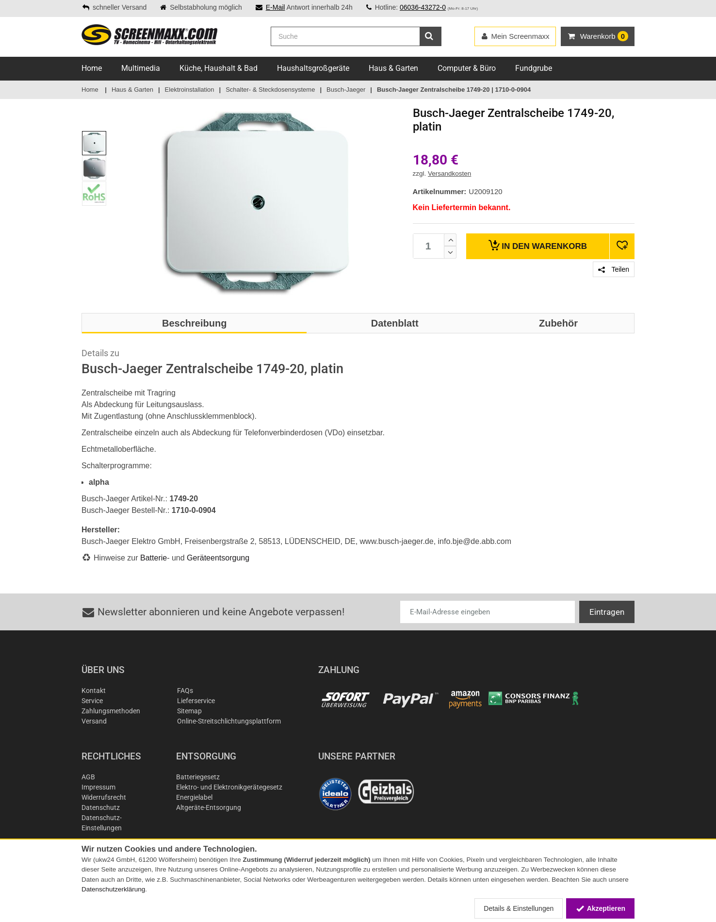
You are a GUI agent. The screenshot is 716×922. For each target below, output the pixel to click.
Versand (94, 721)
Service (92, 701)
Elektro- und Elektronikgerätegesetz (229, 787)
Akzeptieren (600, 908)
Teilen (613, 269)
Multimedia (140, 68)
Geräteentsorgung (218, 558)
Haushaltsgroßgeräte (313, 68)
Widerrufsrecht (103, 797)
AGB (88, 777)
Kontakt (93, 690)
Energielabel (194, 797)
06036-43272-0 (423, 7)
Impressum (98, 787)
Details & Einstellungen (518, 908)
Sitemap (189, 711)
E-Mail (275, 7)
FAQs (185, 690)
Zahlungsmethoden (110, 711)
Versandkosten (449, 173)
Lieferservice (196, 701)
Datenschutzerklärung (113, 889)
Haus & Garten (393, 68)
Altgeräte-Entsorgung (208, 807)
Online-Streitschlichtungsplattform (229, 721)
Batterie (153, 558)
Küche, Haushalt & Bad (218, 68)
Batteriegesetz (198, 777)
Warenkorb (537, 245)
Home (91, 68)
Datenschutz (100, 807)
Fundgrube (533, 68)
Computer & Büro (467, 68)
